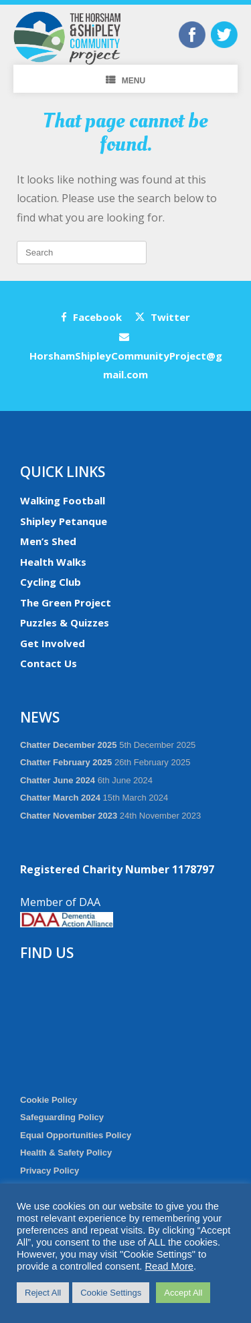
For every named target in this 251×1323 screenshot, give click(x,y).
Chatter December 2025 (68, 745)
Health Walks (53, 561)
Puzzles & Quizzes (64, 622)
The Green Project (65, 602)
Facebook (91, 317)
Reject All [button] (43, 1293)
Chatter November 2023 (68, 816)
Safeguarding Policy (62, 1117)
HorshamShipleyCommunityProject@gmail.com (125, 357)
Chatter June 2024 (57, 780)
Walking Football (62, 500)
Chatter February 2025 (66, 762)
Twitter (162, 317)
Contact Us (48, 663)
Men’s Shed (48, 541)
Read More (169, 1266)
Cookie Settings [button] (110, 1293)
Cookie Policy (48, 1100)
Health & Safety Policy (66, 1153)
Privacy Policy (49, 1171)
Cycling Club (50, 581)
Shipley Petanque (63, 521)
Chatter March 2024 (60, 798)
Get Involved (52, 643)
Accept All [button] (183, 1293)
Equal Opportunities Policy (75, 1135)
